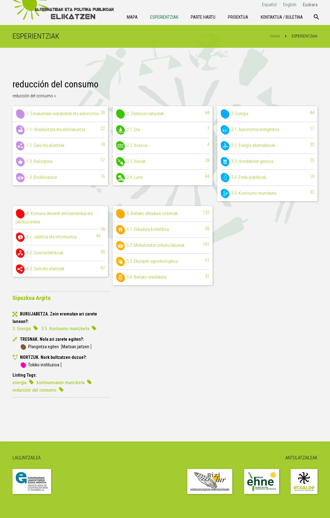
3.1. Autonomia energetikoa (267, 130)
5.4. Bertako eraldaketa (163, 277)
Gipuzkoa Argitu (31, 298)
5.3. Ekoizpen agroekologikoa (163, 261)
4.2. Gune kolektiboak (60, 253)
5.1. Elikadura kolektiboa (163, 230)
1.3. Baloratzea (60, 162)
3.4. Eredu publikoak (267, 178)
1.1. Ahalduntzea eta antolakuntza (60, 130)
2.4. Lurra (163, 178)
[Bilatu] (316, 17)
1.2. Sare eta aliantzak (60, 146)
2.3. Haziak (163, 162)
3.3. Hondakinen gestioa (267, 162)
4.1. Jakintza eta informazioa (58, 237)
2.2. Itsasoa (163, 146)
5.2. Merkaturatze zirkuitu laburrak (163, 246)
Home (275, 36)
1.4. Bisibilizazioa (60, 178)
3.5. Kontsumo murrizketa (267, 193)
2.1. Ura (163, 130)
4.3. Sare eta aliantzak (60, 269)
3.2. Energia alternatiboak (267, 146)
